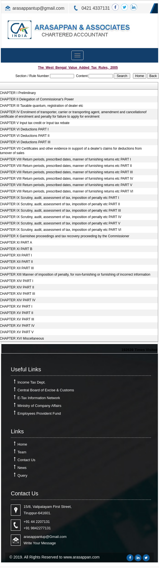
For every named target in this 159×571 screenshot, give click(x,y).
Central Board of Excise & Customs (45, 390)
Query (22, 475)
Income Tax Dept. (31, 382)
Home (22, 444)
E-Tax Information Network (38, 398)
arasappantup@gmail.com (38, 8)
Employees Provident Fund (39, 413)
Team (21, 452)
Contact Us (26, 460)
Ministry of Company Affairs (39, 406)
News (22, 468)
